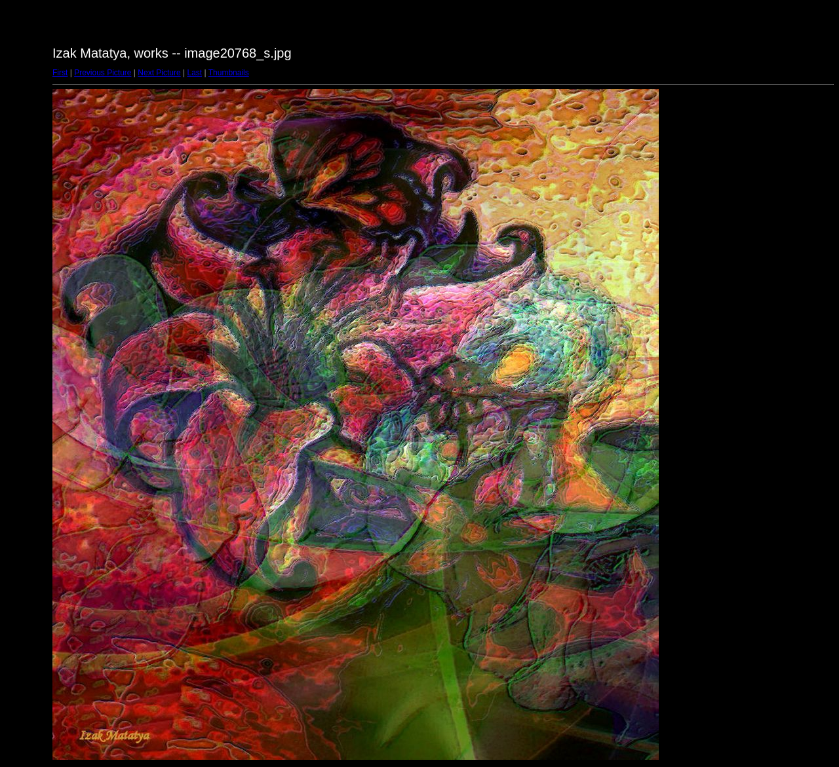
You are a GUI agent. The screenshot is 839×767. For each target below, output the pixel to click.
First (60, 72)
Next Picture (159, 72)
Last (194, 72)
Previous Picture (102, 72)
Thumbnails (228, 72)
